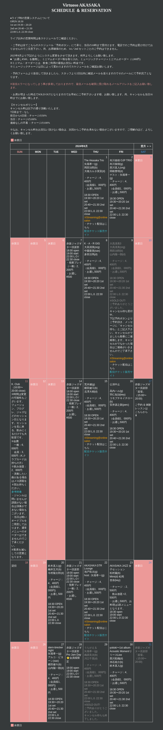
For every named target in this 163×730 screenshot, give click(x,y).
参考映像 (16, 491)
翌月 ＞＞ (146, 146)
